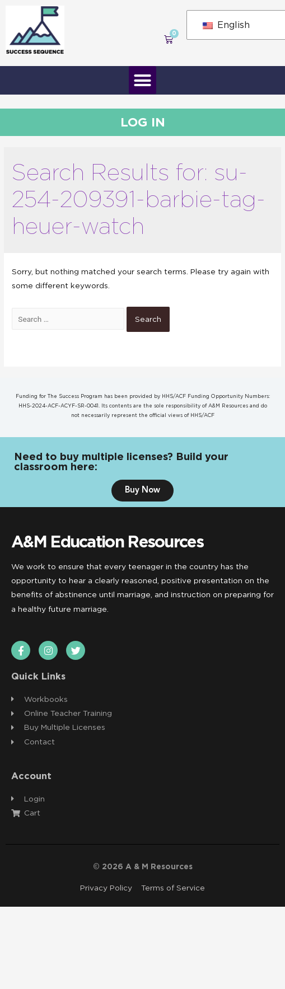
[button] (143, 80)
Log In (142, 122)
